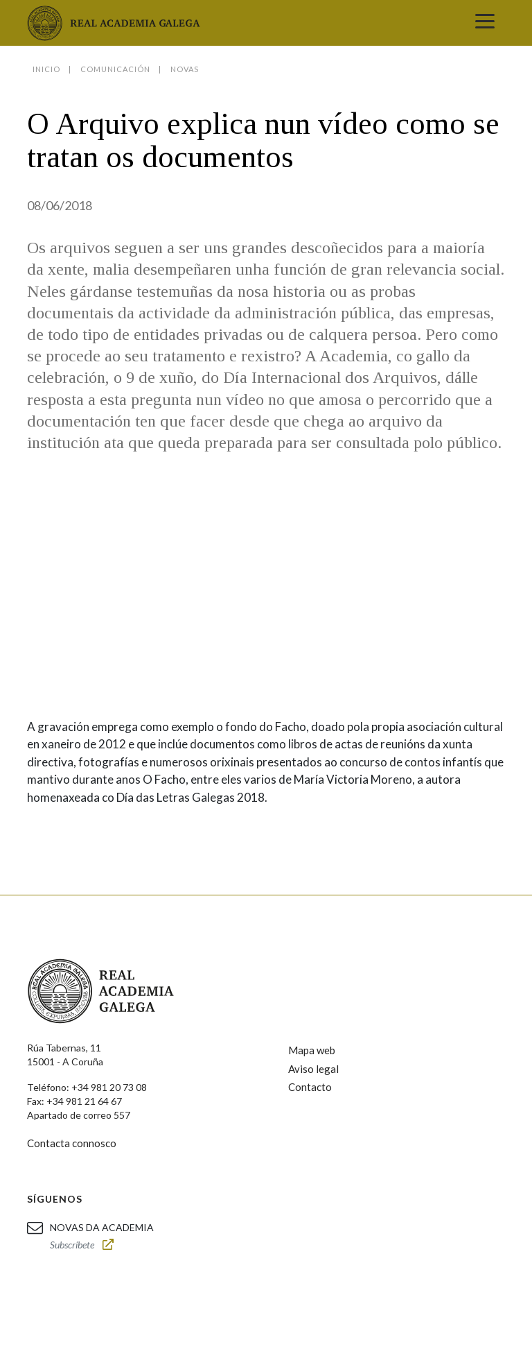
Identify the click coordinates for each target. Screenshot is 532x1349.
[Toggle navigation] (485, 23)
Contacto (310, 1087)
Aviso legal (313, 1069)
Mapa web (311, 1050)
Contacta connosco (71, 1143)
